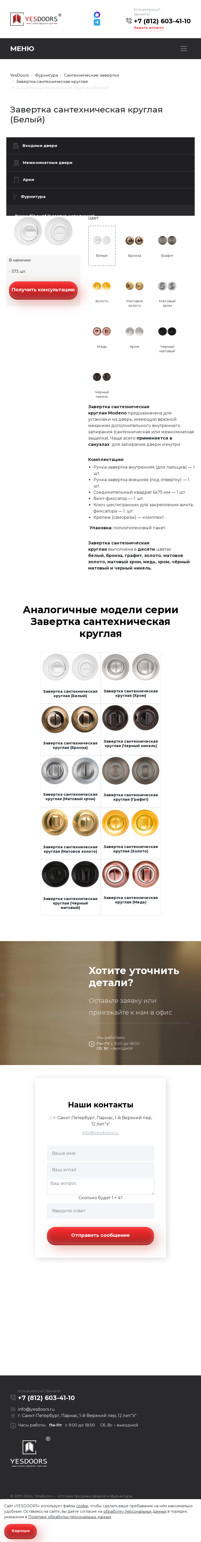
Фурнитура (29, 197)
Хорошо (21, 1530)
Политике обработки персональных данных (69, 1517)
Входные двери (35, 146)
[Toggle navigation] (184, 49)
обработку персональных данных (134, 1511)
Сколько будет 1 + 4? (100, 1197)
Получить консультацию (43, 290)
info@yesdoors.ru (100, 1132)
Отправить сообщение (100, 1235)
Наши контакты (100, 1104)
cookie (82, 1506)
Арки (23, 180)
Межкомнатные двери (42, 163)
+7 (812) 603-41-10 (162, 21)
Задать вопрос (149, 27)
